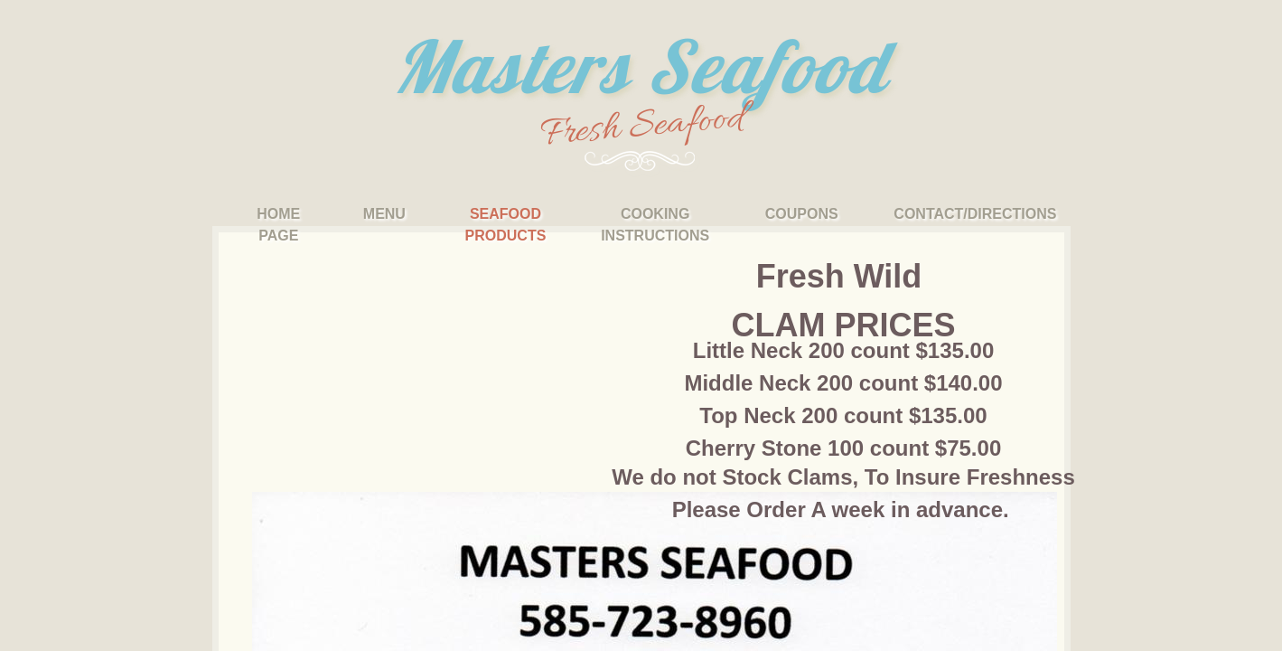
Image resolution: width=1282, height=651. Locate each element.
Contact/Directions (975, 214)
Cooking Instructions (655, 224)
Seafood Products (506, 224)
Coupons (801, 214)
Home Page (278, 224)
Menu (384, 214)
